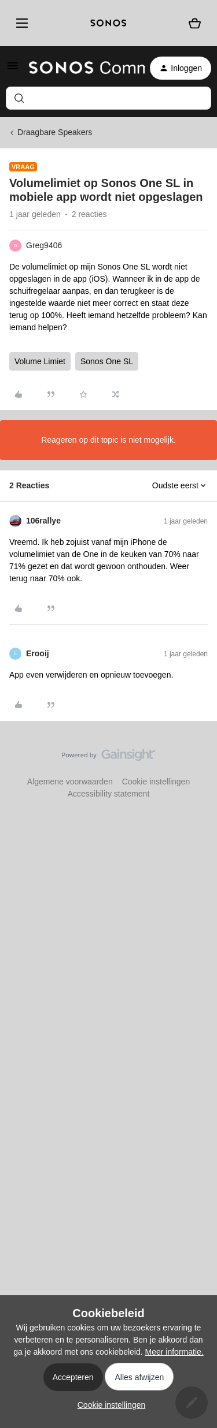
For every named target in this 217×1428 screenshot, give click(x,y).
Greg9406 (44, 245)
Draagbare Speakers (54, 132)
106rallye (43, 520)
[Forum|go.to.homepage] (80, 68)
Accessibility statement (109, 793)
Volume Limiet (39, 361)
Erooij (37, 653)
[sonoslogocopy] (108, 23)
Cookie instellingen (156, 781)
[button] (13, 69)
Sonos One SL (106, 361)
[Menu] (20, 23)
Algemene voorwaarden (70, 781)
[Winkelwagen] (195, 23)
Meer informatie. (174, 1351)
